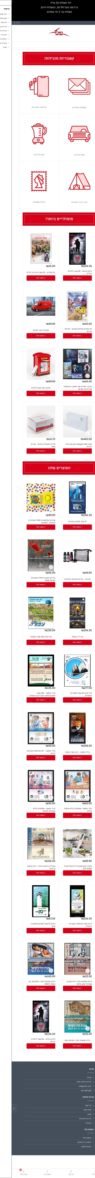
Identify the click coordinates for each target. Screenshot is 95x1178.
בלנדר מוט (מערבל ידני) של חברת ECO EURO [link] (66, 867)
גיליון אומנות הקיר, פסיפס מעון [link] (66, 1040)
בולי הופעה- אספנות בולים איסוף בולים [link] (66, 809)
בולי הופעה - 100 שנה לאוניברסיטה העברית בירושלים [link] (31, 694)
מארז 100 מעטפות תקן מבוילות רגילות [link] (67, 445)
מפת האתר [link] (76, 1110)
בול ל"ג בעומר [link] (66, 637)
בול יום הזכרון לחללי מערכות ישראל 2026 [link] (31, 579)
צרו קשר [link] (76, 1105)
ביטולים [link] (77, 1123)
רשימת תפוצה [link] (74, 1146)
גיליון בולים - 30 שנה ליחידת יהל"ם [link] (68, 272)
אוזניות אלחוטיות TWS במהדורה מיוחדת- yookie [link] (30, 521)
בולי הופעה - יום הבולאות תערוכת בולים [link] (29, 752)
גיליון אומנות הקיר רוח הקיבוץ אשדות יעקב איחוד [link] (67, 982)
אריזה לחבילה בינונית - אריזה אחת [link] (31, 445)
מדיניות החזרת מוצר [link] (72, 1082)
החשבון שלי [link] (75, 1138)
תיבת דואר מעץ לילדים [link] (29, 388)
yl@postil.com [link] (73, 1086)
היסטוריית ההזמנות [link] (73, 1142)
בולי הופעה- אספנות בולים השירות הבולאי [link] (32, 809)
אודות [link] (77, 1077)
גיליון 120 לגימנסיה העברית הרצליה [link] (68, 925)
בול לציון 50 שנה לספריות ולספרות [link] (69, 694)
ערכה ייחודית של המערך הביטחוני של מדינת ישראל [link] (66, 387)
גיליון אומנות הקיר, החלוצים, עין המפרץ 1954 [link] (30, 982)
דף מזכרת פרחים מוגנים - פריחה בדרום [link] (66, 330)
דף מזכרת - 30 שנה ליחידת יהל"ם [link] (29, 272)
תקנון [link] (78, 1114)
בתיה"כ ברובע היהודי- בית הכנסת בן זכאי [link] (30, 867)
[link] (83, 1172)
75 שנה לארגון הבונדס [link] (66, 521)
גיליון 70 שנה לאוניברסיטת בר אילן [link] (31, 925)
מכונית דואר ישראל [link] (29, 330)
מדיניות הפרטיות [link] (73, 1118)
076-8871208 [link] (74, 1090)
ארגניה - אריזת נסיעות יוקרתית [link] (66, 579)
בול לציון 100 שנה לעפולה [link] (29, 637)
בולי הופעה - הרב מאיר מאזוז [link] (65, 752)
